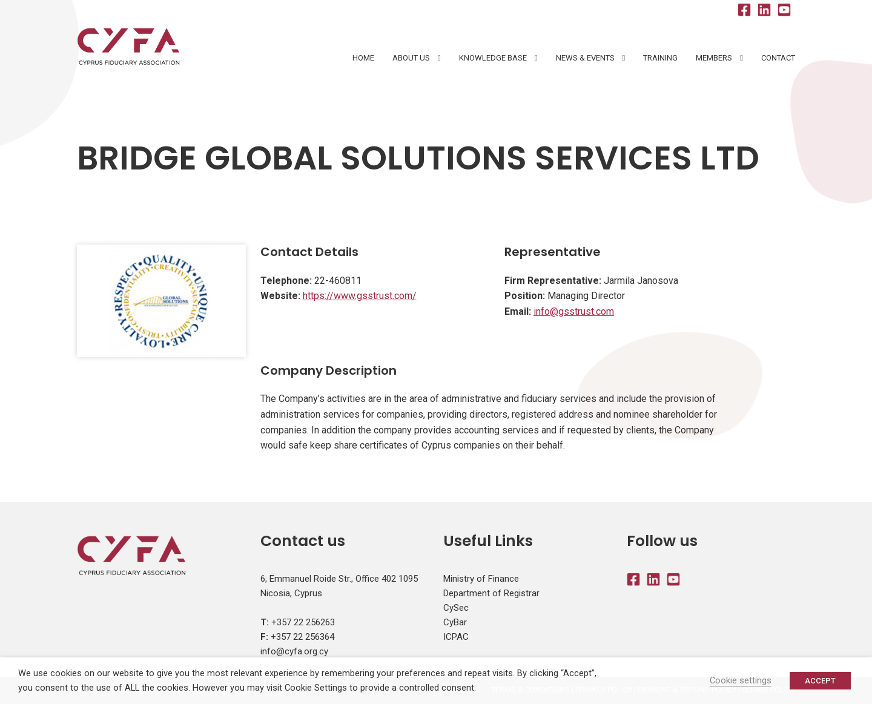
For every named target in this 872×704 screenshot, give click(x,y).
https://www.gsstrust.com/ (360, 295)
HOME (363, 57)
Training (660, 57)
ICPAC (456, 636)
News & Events (585, 57)
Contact (778, 57)
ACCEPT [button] (820, 680)
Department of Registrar (491, 593)
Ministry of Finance (481, 578)
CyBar (455, 622)
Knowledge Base (493, 57)
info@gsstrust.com (573, 311)
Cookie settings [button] (740, 680)
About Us (411, 57)
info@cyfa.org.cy (294, 651)
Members (714, 57)
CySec (456, 607)
